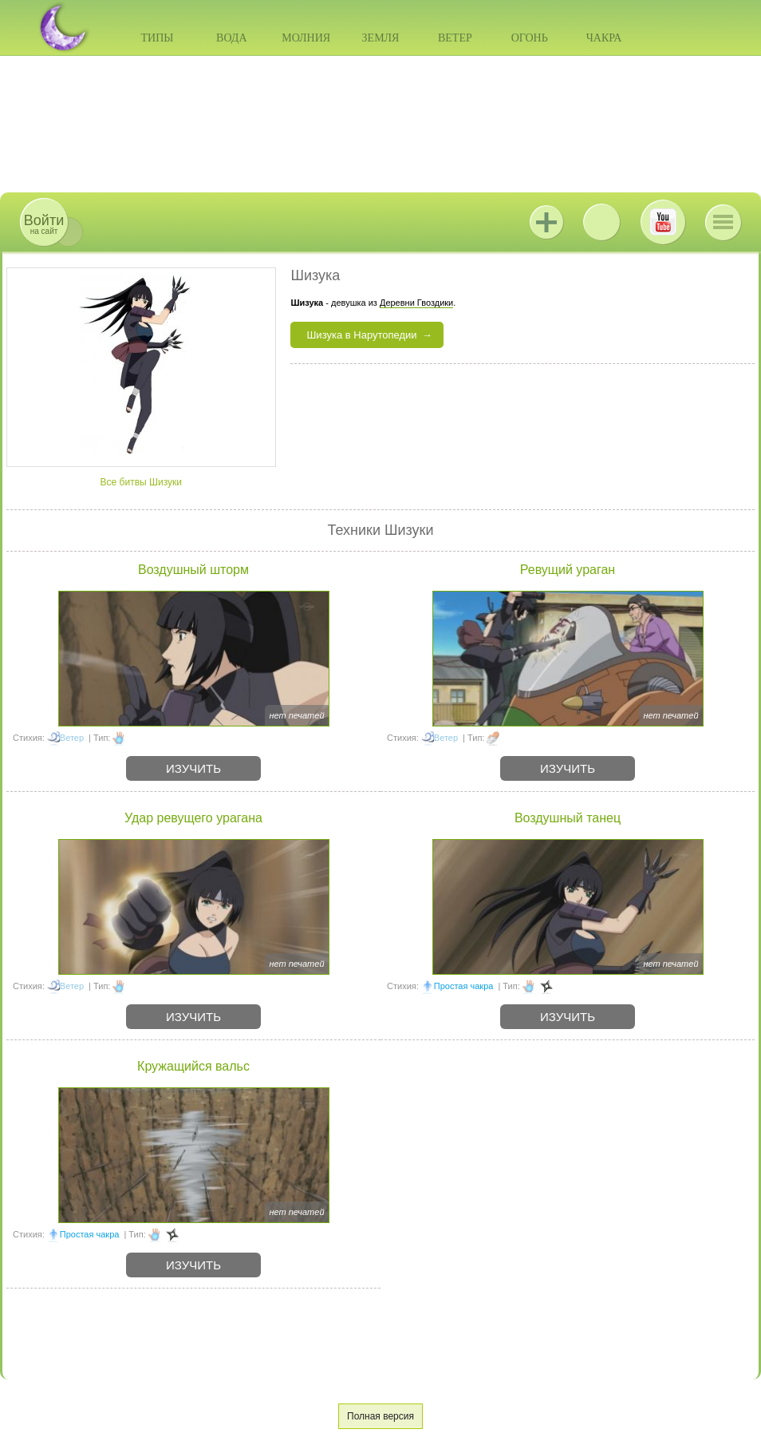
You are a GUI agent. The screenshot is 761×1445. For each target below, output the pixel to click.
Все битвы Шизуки (141, 482)
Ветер (455, 38)
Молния (306, 38)
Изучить (193, 768)
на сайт (44, 224)
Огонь (529, 38)
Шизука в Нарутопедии (361, 335)
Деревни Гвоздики (416, 302)
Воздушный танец (568, 818)
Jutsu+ (546, 222)
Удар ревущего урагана (193, 818)
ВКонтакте (601, 222)
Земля (381, 38)
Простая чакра (464, 986)
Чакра (604, 38)
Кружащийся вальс (193, 1066)
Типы (156, 38)
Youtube (663, 222)
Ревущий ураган (567, 569)
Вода (231, 38)
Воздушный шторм (193, 569)
